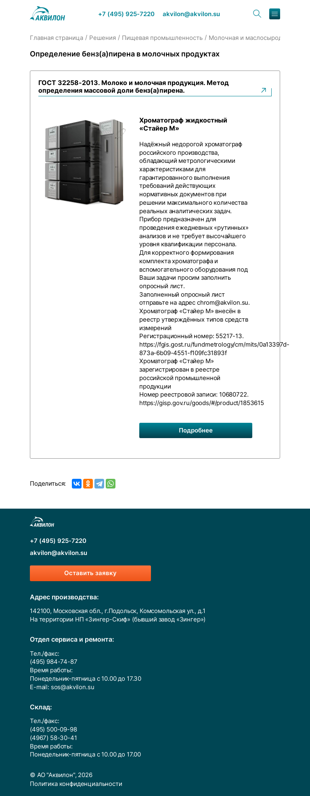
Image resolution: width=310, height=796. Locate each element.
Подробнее (196, 430)
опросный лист (161, 286)
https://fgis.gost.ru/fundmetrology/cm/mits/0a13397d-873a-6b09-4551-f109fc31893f (214, 349)
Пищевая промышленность (162, 38)
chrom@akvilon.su (222, 302)
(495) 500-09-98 (53, 729)
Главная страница (56, 38)
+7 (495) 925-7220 (126, 14)
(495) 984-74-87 (54, 661)
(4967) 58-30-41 (53, 738)
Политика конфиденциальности (76, 784)
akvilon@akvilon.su (191, 14)
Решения (102, 38)
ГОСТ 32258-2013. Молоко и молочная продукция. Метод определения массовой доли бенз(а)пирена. (153, 86)
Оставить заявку (90, 573)
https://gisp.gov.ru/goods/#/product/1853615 (201, 403)
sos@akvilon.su (72, 687)
